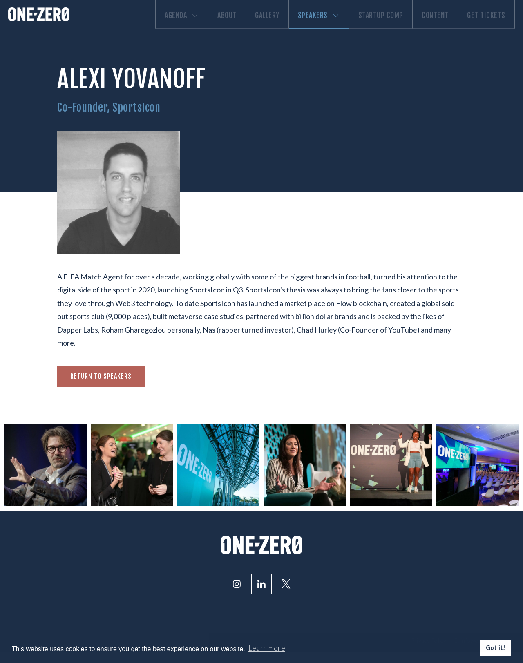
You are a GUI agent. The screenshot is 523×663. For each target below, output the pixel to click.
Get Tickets (483, 25)
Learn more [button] (266, 647)
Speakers (296, 25)
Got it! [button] (496, 647)
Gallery (238, 25)
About (191, 25)
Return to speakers (101, 388)
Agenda (140, 25)
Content (425, 25)
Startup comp (364, 25)
